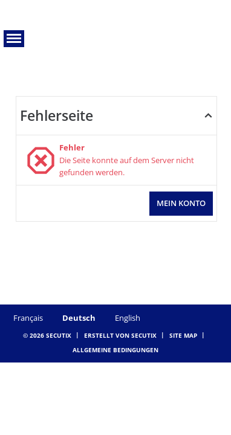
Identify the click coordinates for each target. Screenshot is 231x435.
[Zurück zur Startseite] (116, 32)
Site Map (183, 335)
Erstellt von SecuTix (120, 335)
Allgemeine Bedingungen (115, 350)
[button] (14, 38)
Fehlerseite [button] (56, 115)
